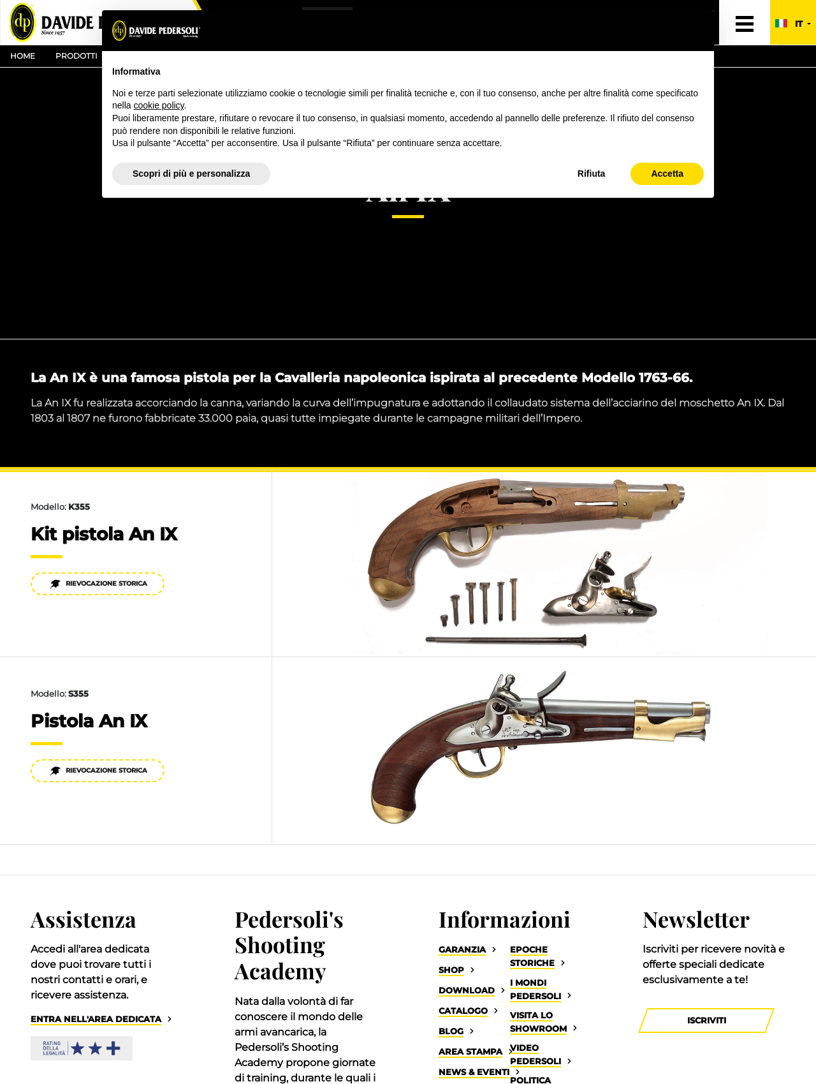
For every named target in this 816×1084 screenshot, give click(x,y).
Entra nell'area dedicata (96, 1019)
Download (467, 990)
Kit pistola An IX (104, 534)
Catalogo (463, 1011)
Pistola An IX (89, 721)
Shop (451, 970)
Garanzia (462, 949)
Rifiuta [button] (592, 173)
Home (22, 56)
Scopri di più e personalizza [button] (191, 173)
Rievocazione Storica (97, 584)
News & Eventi (474, 1072)
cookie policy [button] (158, 105)
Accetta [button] (667, 173)
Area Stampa (470, 1052)
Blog (451, 1031)
